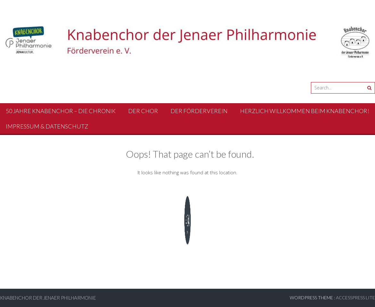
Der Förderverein (199, 110)
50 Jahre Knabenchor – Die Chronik (61, 110)
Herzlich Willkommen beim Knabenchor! (304, 110)
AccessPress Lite (355, 297)
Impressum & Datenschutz (47, 126)
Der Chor (143, 110)
